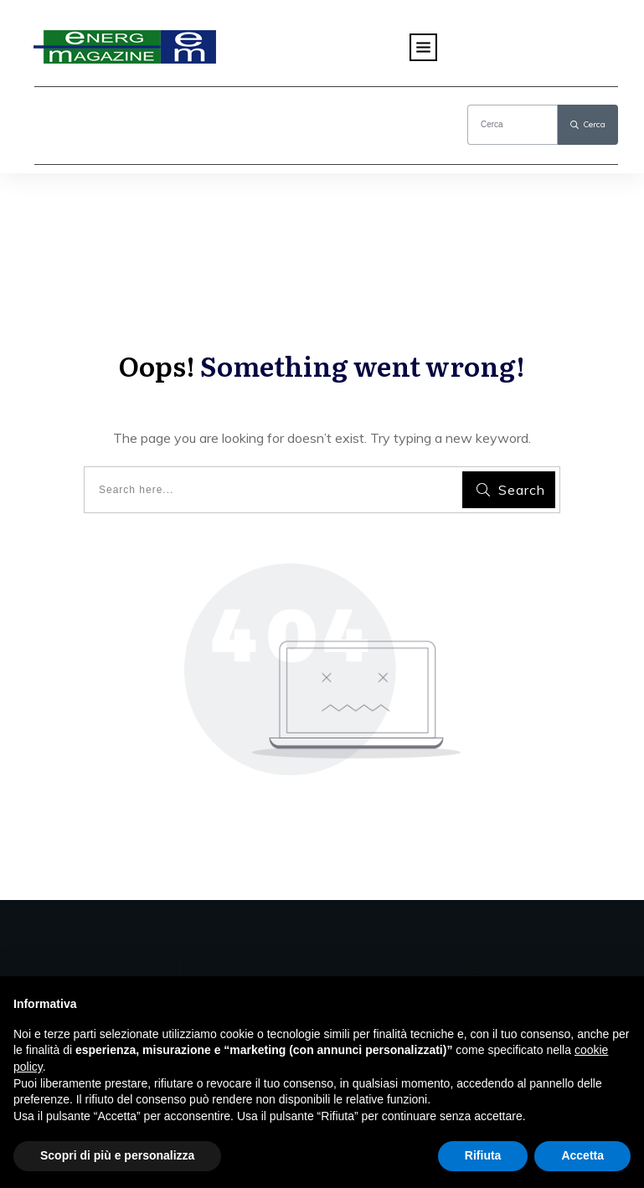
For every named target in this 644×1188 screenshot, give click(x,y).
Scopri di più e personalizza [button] (117, 1155)
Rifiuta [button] (483, 1155)
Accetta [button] (582, 1155)
